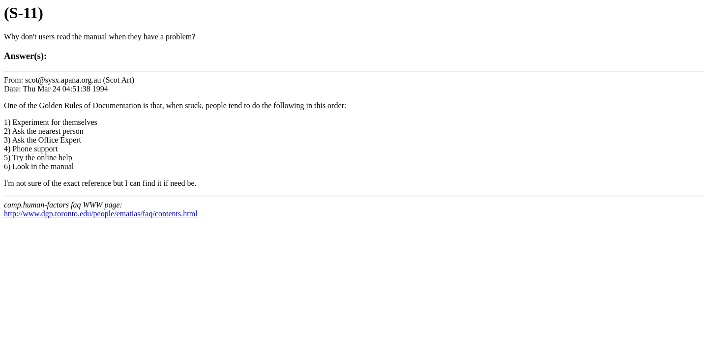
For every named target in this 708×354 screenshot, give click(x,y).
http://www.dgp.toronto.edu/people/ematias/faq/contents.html (101, 213)
